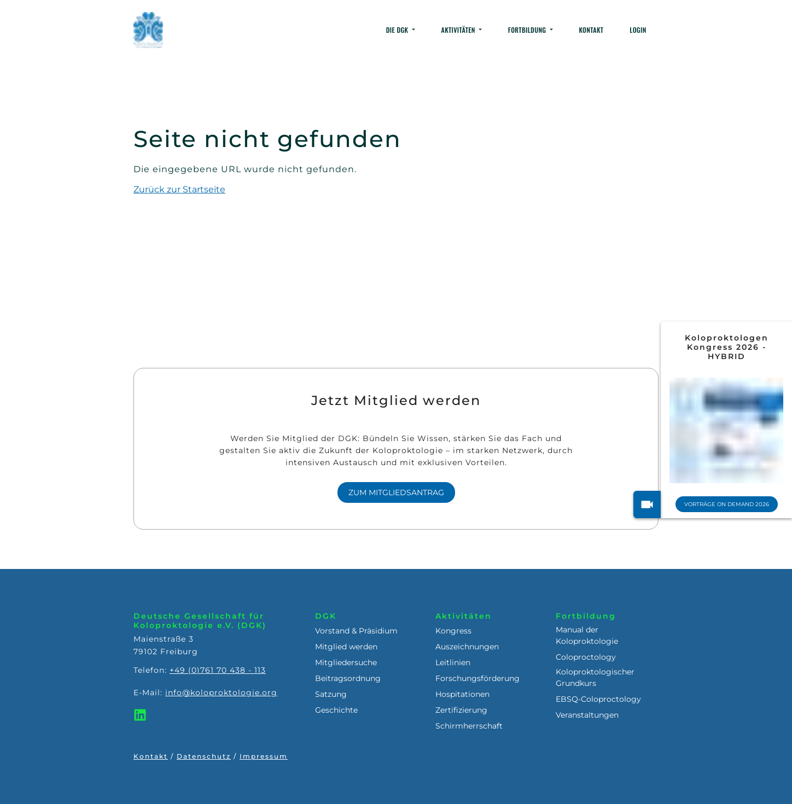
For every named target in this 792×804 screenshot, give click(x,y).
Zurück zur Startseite (179, 189)
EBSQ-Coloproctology (598, 699)
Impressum (264, 756)
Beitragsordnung (348, 678)
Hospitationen (462, 694)
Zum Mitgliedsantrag (396, 492)
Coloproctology (586, 657)
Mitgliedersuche (346, 662)
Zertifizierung (461, 710)
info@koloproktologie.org (221, 692)
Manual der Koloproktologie (587, 635)
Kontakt (150, 756)
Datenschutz (204, 756)
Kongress (453, 631)
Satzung (331, 694)
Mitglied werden (346, 647)
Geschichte (336, 710)
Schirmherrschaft (469, 726)
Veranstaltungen (587, 715)
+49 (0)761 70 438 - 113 (218, 670)
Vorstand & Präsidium (356, 631)
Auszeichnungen (467, 647)
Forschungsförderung (477, 678)
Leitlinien (452, 662)
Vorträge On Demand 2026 (726, 504)
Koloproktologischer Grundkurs (595, 677)
